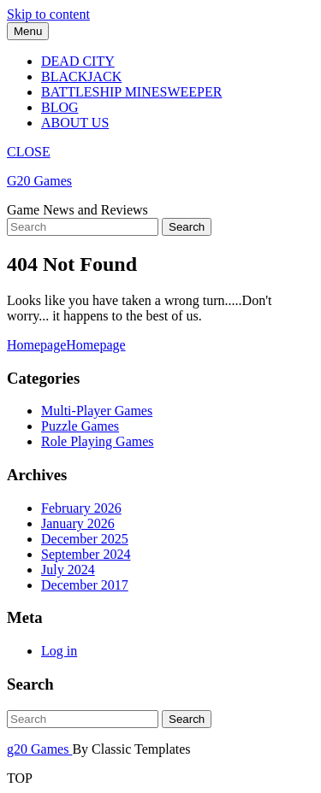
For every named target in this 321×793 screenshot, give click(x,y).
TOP (20, 778)
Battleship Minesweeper (131, 92)
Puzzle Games (80, 426)
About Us (75, 122)
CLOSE (29, 151)
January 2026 (78, 523)
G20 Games (39, 180)
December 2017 (84, 585)
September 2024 (85, 554)
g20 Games (39, 749)
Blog (60, 107)
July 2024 (68, 569)
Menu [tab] (28, 31)
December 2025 (84, 539)
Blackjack (81, 76)
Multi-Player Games (96, 410)
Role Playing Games (97, 441)
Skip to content (48, 14)
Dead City (78, 61)
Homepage (66, 345)
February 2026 (81, 508)
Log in (59, 650)
